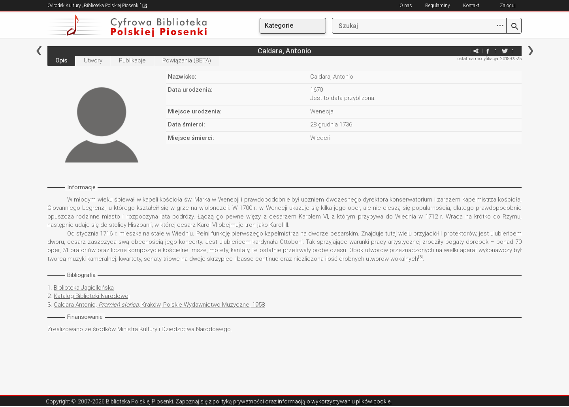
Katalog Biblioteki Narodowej (92, 296)
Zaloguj (508, 5)
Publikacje (132, 60)
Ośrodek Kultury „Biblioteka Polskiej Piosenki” (97, 5)
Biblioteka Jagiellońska (84, 287)
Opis (61, 60)
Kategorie (279, 25)
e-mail (464, 50)
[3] (420, 257)
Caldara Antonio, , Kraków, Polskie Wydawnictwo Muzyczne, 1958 (159, 304)
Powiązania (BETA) (186, 60)
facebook (488, 50)
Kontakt (471, 5)
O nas (405, 5)
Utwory (93, 60)
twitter (505, 50)
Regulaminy (437, 5)
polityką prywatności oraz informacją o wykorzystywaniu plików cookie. (302, 401)
